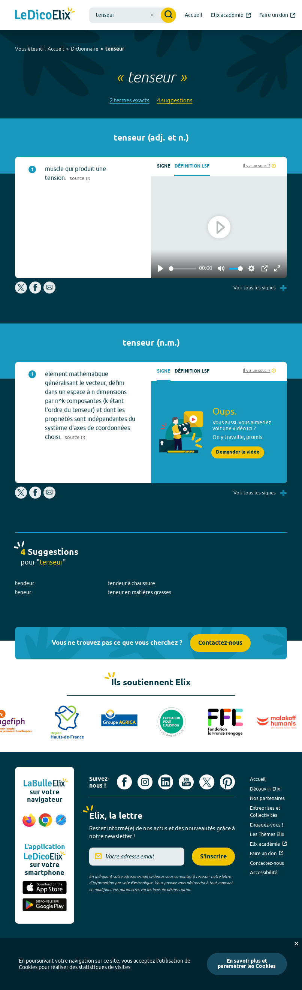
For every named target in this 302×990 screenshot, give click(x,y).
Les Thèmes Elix (267, 834)
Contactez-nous (220, 643)
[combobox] (132, 15)
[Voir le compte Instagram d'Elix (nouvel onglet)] (145, 781)
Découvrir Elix (265, 789)
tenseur (114, 49)
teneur (23, 592)
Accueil (56, 49)
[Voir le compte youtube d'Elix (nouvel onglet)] (186, 781)
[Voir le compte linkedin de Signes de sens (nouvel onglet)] (165, 781)
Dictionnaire (85, 49)
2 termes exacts (130, 100)
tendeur (24, 583)
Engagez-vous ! (266, 825)
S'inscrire (213, 857)
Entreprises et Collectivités (265, 811)
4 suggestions (175, 100)
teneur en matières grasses (139, 592)
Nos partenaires (267, 798)
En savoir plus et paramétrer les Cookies (247, 964)
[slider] (182, 268)
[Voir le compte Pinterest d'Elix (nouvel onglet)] (227, 781)
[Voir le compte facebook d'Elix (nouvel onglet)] (124, 781)
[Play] (161, 268)
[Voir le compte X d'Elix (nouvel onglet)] (206, 781)
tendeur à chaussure (131, 583)
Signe (163, 166)
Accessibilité (263, 872)
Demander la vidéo (238, 452)
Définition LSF (192, 166)
